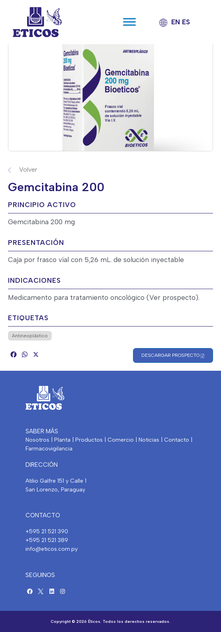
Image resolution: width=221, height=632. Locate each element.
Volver (28, 169)
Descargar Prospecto (173, 355)
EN (175, 22)
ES (186, 22)
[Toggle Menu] (129, 22)
